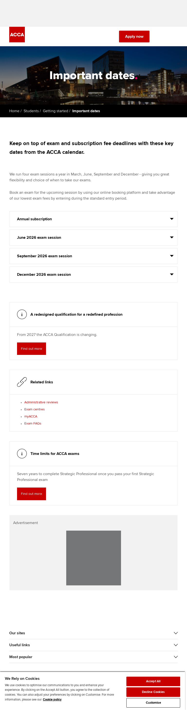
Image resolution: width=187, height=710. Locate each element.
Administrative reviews (41, 402)
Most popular (20, 657)
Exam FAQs (32, 423)
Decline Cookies (153, 692)
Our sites (17, 633)
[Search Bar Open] (161, 36)
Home (14, 111)
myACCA (30, 416)
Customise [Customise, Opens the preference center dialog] (153, 703)
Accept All (153, 681)
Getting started (55, 111)
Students (31, 111)
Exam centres (34, 409)
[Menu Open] (175, 36)
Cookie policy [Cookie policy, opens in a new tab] (52, 699)
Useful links (19, 645)
